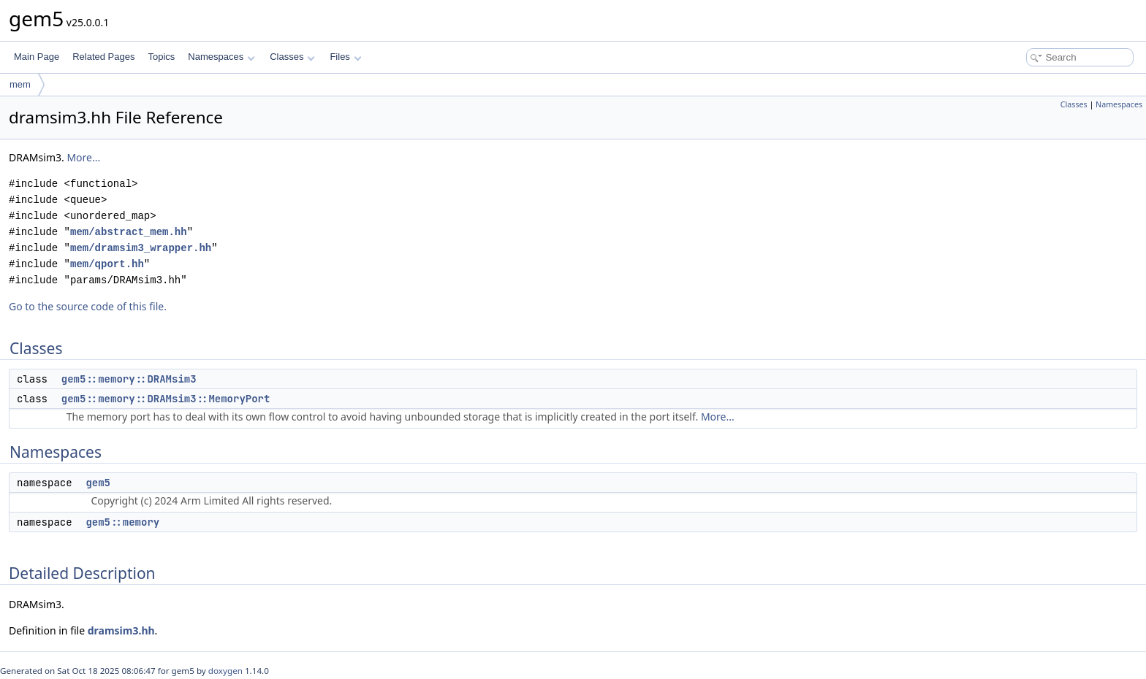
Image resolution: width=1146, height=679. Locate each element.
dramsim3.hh (121, 630)
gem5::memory (122, 522)
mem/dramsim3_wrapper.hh (140, 248)
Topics (161, 56)
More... (83, 157)
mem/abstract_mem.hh (128, 232)
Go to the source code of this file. (88, 306)
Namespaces (221, 56)
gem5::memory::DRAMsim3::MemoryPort (165, 398)
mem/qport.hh (107, 264)
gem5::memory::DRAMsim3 (129, 378)
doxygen (225, 670)
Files (345, 56)
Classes (292, 56)
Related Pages (103, 56)
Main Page (36, 56)
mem (20, 84)
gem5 (98, 482)
